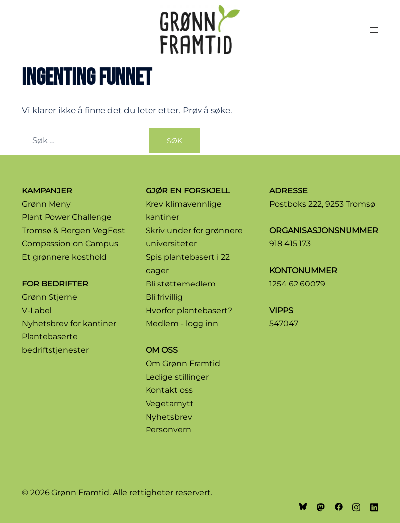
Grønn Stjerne (49, 297)
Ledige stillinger (177, 376)
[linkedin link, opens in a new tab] (374, 506)
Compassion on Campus (70, 243)
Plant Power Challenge (67, 217)
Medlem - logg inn (182, 323)
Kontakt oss (169, 390)
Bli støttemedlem (181, 283)
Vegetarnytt (170, 403)
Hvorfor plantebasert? (189, 310)
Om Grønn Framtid (183, 363)
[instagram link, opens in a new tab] (356, 506)
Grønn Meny (46, 204)
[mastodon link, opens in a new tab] (321, 506)
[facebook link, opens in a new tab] (339, 506)
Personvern (168, 429)
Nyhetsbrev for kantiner (69, 323)
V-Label (36, 310)
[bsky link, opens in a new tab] (303, 506)
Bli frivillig (164, 297)
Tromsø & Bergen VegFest (73, 230)
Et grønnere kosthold (64, 257)
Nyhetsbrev (169, 417)
